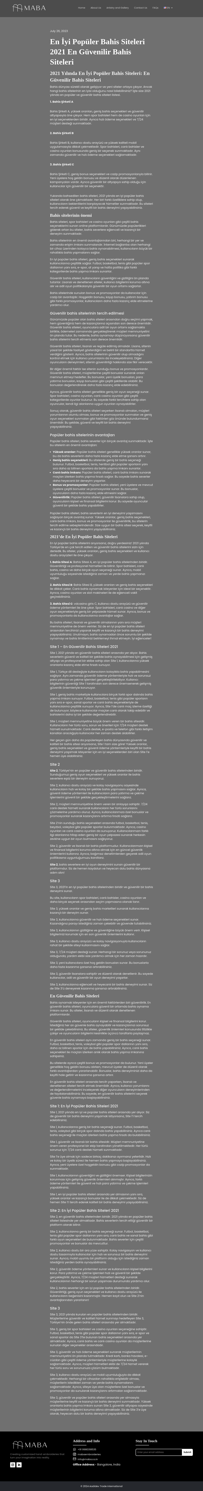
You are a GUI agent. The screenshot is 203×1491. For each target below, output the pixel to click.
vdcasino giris (84, 604)
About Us (96, 8)
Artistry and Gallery (117, 8)
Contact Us (140, 8)
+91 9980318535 (87, 1449)
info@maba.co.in (88, 1459)
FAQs (155, 8)
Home (81, 8)
